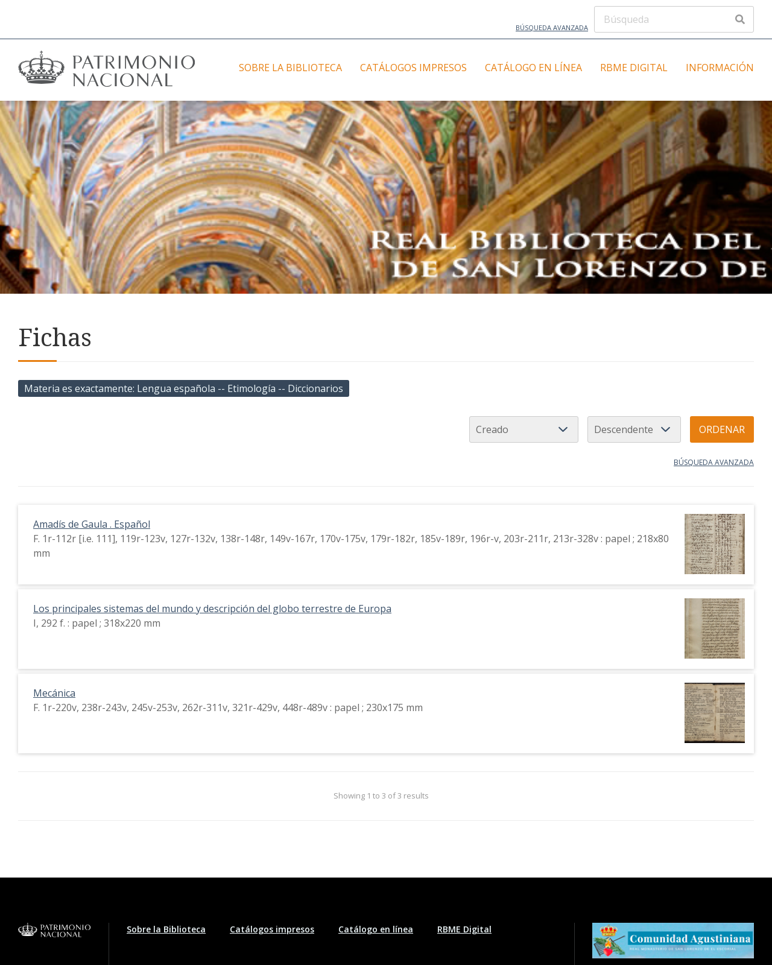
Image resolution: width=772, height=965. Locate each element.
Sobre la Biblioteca (290, 67)
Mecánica (54, 693)
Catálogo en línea (533, 67)
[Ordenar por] (523, 429)
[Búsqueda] (674, 19)
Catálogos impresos (413, 67)
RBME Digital (634, 67)
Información (720, 67)
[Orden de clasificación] (634, 429)
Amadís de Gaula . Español (91, 524)
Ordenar (722, 429)
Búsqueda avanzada (552, 27)
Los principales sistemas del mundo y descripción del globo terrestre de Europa (212, 608)
